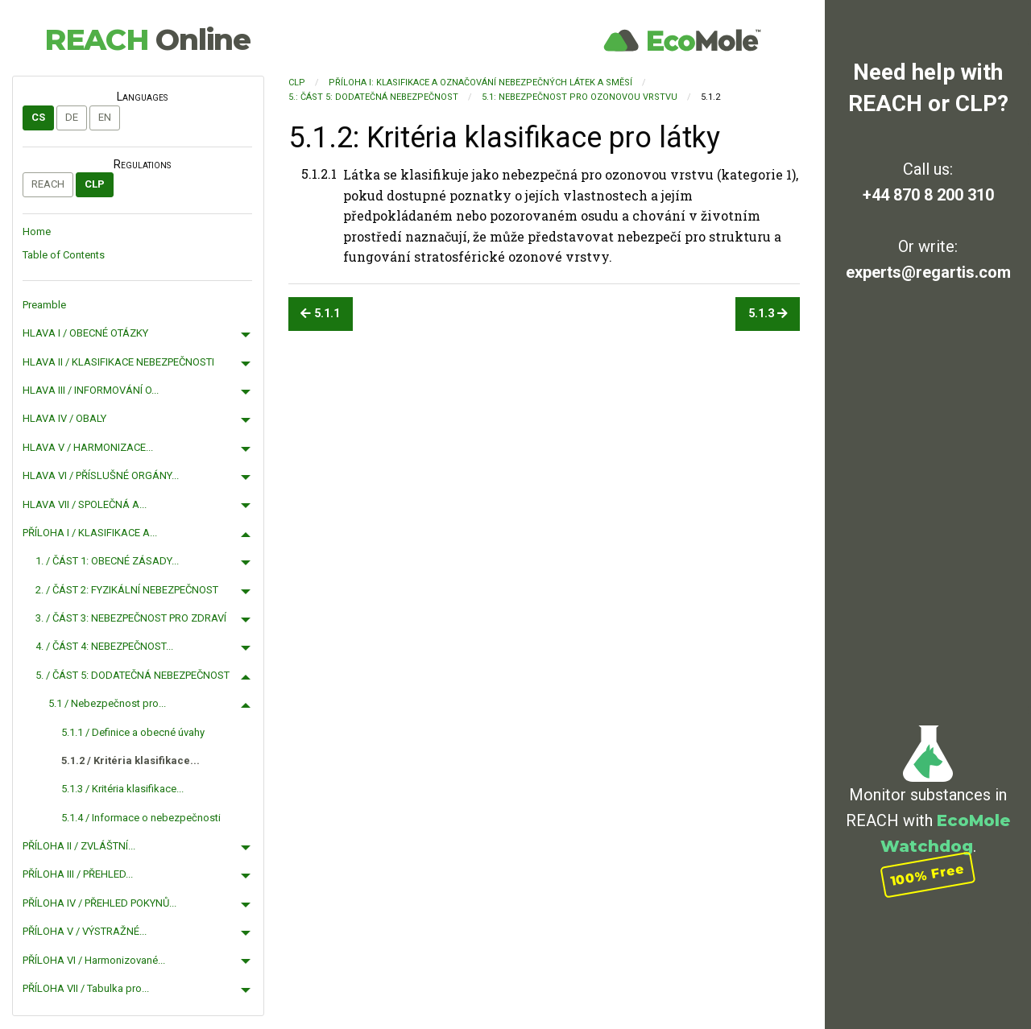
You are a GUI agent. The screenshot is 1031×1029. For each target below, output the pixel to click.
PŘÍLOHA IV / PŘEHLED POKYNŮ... (99, 903)
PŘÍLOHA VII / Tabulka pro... (86, 988)
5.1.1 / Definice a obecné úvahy (133, 732)
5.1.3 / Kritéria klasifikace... (122, 789)
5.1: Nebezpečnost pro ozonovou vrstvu (579, 97)
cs (38, 117)
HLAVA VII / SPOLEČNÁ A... (85, 504)
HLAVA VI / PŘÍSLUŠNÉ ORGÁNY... (101, 475)
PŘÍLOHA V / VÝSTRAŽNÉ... (85, 931)
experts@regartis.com (928, 272)
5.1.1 (320, 313)
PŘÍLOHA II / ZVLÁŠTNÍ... (79, 846)
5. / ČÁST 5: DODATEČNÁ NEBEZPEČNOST (132, 675)
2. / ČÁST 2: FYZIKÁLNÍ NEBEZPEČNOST (126, 590)
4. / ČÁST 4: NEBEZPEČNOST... (104, 646)
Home (37, 231)
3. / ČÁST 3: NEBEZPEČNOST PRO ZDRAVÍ (130, 618)
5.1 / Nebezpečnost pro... (107, 703)
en (104, 117)
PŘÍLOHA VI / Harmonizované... (94, 960)
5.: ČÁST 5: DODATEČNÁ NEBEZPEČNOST (373, 97)
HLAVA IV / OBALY (64, 418)
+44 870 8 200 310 (928, 195)
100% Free (928, 875)
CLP (95, 184)
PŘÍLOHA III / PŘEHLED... (78, 874)
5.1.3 (768, 313)
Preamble (44, 305)
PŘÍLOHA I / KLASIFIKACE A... (90, 533)
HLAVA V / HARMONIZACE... (88, 447)
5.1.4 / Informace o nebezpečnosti (141, 818)
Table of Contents (64, 255)
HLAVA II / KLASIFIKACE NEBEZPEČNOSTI (118, 362)
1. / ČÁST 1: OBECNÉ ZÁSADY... (107, 561)
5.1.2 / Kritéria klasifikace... (130, 760)
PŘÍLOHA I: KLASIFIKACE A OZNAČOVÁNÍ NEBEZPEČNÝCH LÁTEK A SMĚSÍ (480, 82)
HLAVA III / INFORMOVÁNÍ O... (91, 390)
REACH (147, 39)
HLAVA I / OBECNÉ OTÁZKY (85, 333)
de (71, 117)
